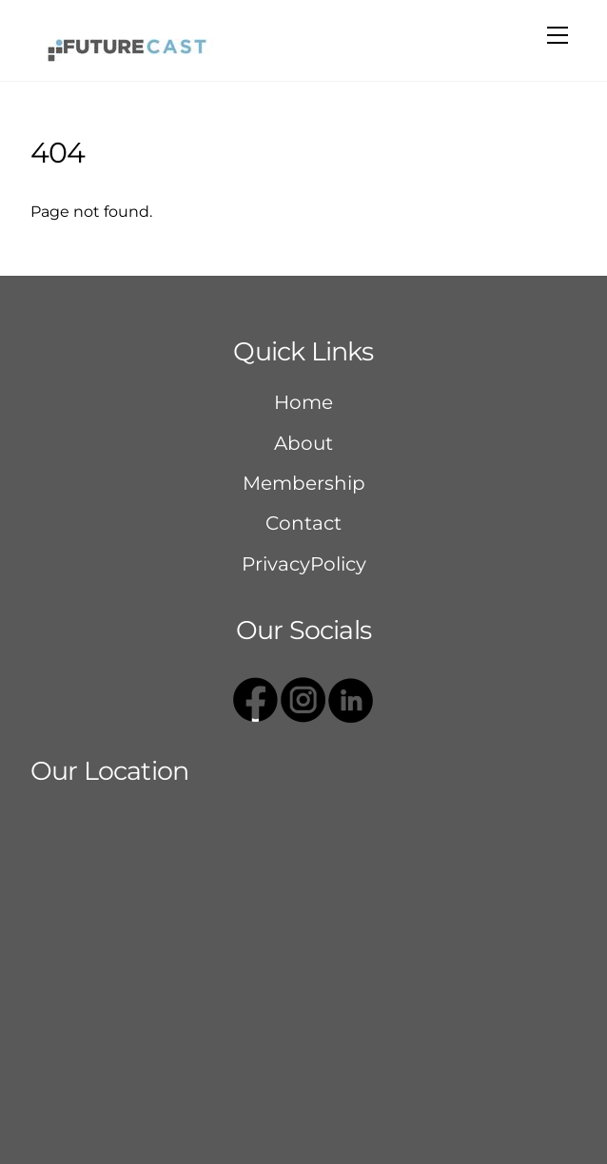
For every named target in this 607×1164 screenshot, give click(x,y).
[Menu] (557, 35)
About (303, 443)
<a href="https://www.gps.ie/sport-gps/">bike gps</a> (303, 956)
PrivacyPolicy (304, 564)
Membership (304, 483)
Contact (303, 523)
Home (303, 402)
